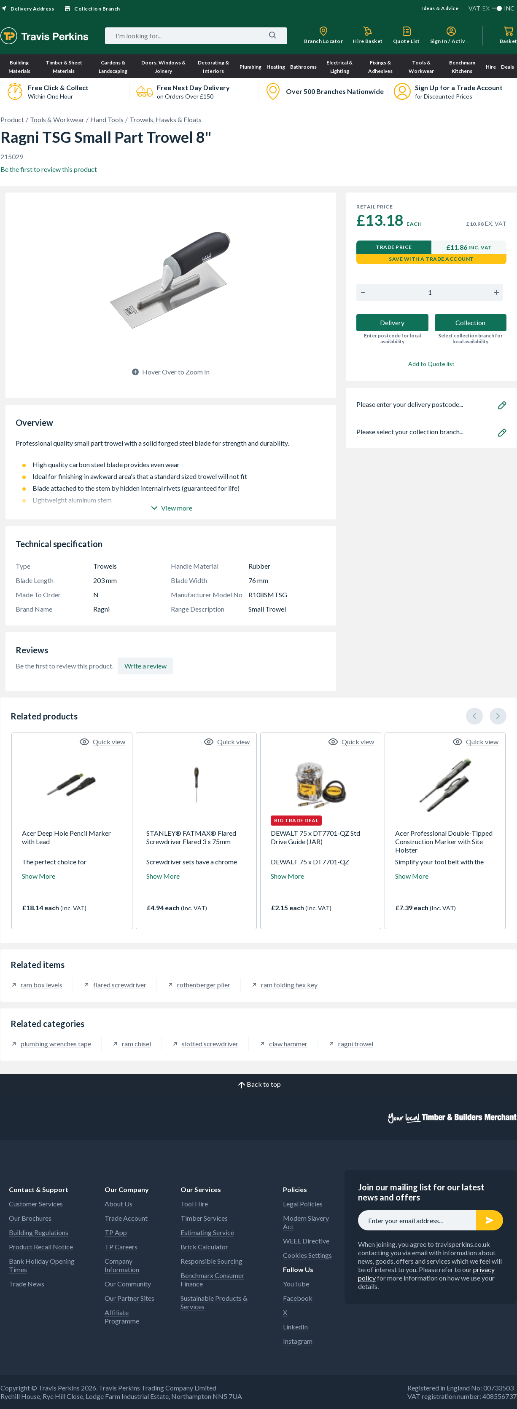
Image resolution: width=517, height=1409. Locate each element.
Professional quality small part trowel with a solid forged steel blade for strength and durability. (171, 447)
